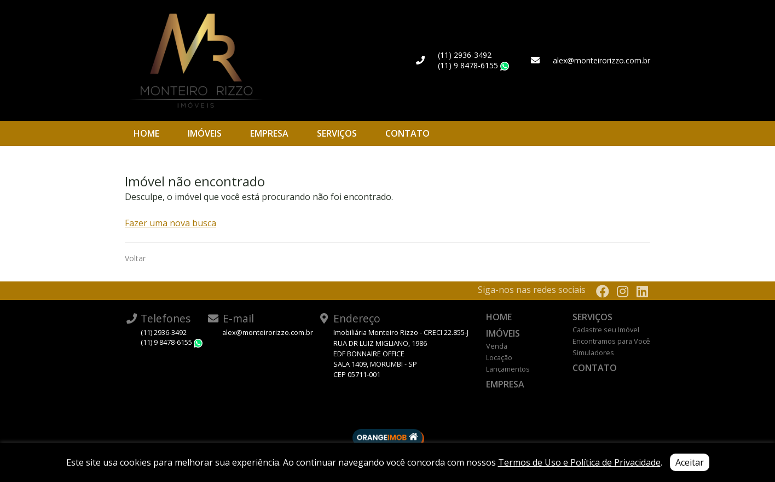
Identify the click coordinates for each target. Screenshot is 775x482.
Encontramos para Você (611, 341)
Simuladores (593, 352)
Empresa (269, 133)
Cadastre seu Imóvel (605, 329)
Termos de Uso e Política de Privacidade (579, 462)
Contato (407, 133)
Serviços (337, 133)
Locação (499, 357)
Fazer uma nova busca (170, 223)
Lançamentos (508, 369)
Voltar (135, 258)
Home (146, 133)
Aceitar (689, 462)
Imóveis (205, 133)
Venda (496, 346)
